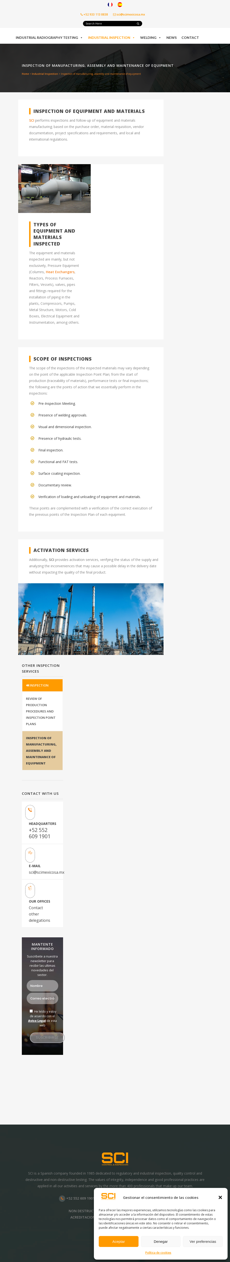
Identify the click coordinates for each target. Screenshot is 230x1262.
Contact (190, 37)
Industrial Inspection (111, 38)
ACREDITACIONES (84, 1217)
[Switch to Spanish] (120, 4)
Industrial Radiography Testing (49, 38)
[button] (220, 1197)
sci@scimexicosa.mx (129, 14)
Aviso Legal (37, 1021)
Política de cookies (158, 1253)
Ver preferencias (203, 1241)
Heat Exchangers (60, 272)
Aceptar (118, 1241)
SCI (31, 120)
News (171, 37)
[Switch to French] (110, 4)
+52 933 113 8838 (94, 14)
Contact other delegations (39, 914)
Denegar (161, 1241)
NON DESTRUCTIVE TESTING (92, 1211)
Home (25, 74)
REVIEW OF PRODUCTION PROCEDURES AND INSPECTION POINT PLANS (41, 711)
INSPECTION (37, 685)
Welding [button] (150, 38)
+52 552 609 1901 (39, 833)
